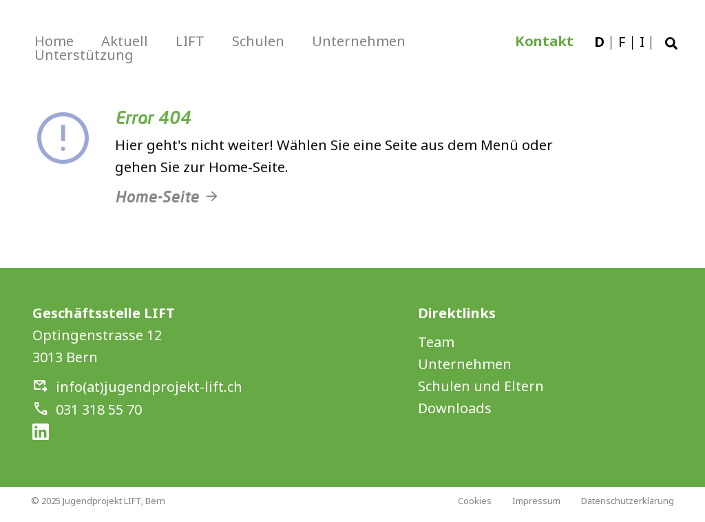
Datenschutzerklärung (627, 500)
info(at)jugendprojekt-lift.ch (149, 386)
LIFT (190, 41)
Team (436, 342)
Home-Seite (157, 203)
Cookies (475, 500)
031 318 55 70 (99, 409)
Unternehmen (359, 41)
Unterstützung (84, 54)
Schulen (258, 41)
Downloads (455, 408)
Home (54, 41)
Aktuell (124, 41)
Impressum (536, 500)
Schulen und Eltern (481, 386)
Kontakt (544, 41)
